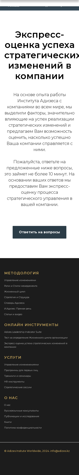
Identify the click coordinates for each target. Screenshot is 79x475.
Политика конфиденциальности (23, 427)
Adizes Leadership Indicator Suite (23, 331)
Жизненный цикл (14, 291)
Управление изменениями (20, 280)
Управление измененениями (21, 364)
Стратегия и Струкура (16, 297)
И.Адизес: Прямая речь (17, 308)
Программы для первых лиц (21, 370)
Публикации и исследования (21, 416)
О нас (7, 404)
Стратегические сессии (18, 387)
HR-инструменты (14, 381)
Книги (8, 422)
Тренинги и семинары (17, 375)
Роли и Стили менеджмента (20, 285)
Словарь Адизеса (14, 302)
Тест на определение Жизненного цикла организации (36, 337)
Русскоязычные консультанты (21, 410)
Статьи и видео (13, 314)
